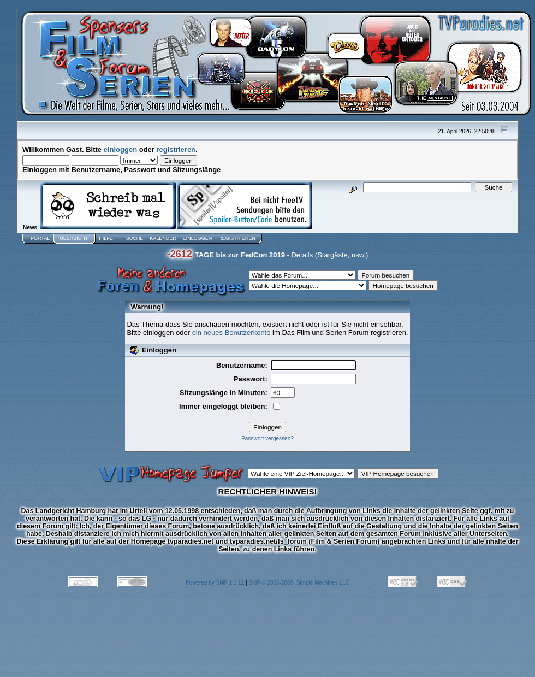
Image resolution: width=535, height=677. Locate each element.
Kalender (163, 238)
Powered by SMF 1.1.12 (215, 583)
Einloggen (197, 238)
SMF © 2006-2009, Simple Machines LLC (298, 583)
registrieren (176, 149)
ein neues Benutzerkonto (231, 332)
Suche (135, 238)
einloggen (120, 149)
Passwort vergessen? (267, 438)
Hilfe (106, 238)
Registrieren (236, 238)
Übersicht (74, 238)
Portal (40, 238)
